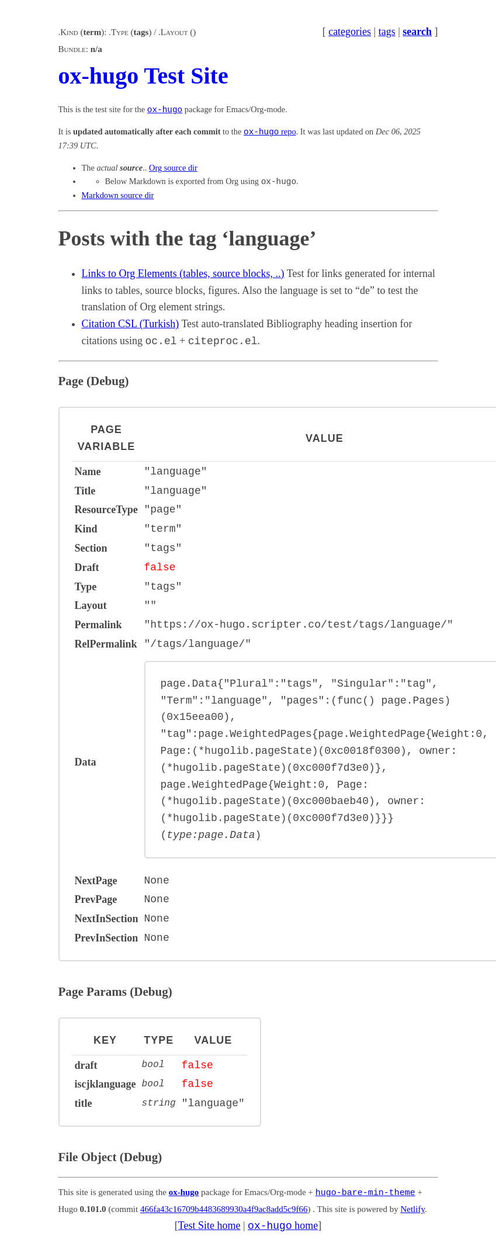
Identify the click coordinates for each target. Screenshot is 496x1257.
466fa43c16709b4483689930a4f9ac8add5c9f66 (224, 1208)
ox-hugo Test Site (143, 76)
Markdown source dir (118, 195)
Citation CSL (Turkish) (130, 324)
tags (387, 31)
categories (349, 31)
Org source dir (173, 167)
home (283, 1225)
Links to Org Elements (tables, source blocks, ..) (183, 273)
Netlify (412, 1208)
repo (270, 132)
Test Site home (209, 1225)
